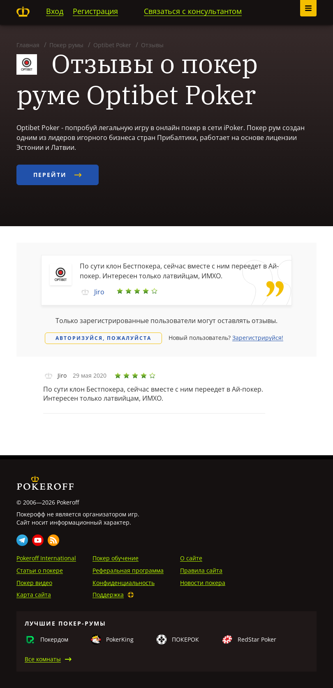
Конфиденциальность (123, 583)
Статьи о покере (39, 570)
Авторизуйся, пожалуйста (103, 338)
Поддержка (108, 595)
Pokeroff (23, 11)
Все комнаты (43, 659)
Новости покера (202, 583)
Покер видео (34, 583)
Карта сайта (33, 595)
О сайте (191, 558)
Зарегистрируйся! (257, 338)
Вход (54, 11)
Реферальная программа (128, 570)
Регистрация (95, 11)
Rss (53, 540)
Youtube (38, 540)
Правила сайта (201, 570)
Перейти (57, 175)
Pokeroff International (46, 558)
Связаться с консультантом (193, 11)
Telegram (22, 540)
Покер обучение (115, 558)
